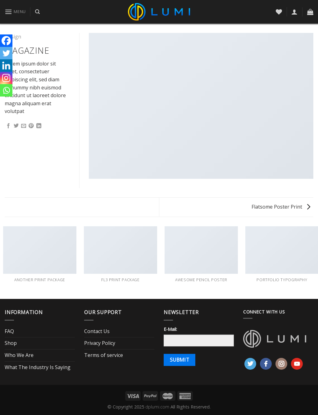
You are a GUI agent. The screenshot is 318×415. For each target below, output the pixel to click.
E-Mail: (170, 329)
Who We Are (19, 355)
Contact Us (97, 331)
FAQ (9, 331)
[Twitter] (6, 53)
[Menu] (15, 11)
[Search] (37, 12)
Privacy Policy (99, 343)
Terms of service (103, 355)
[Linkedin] (6, 65)
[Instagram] (6, 78)
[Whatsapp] (6, 90)
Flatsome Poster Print (281, 206)
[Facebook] (6, 40)
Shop (11, 343)
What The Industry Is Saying (37, 367)
